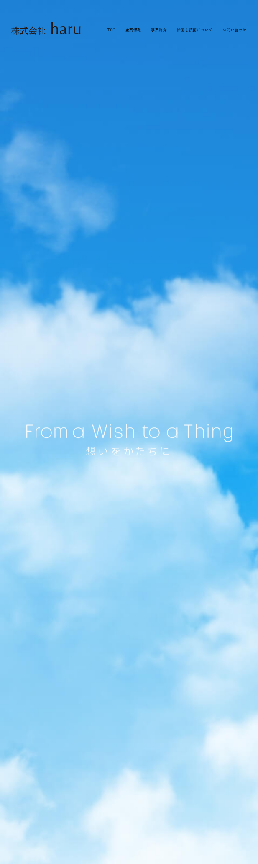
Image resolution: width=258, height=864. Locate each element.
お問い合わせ (234, 30)
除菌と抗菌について (195, 30)
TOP (111, 30)
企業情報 (133, 30)
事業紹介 (159, 30)
